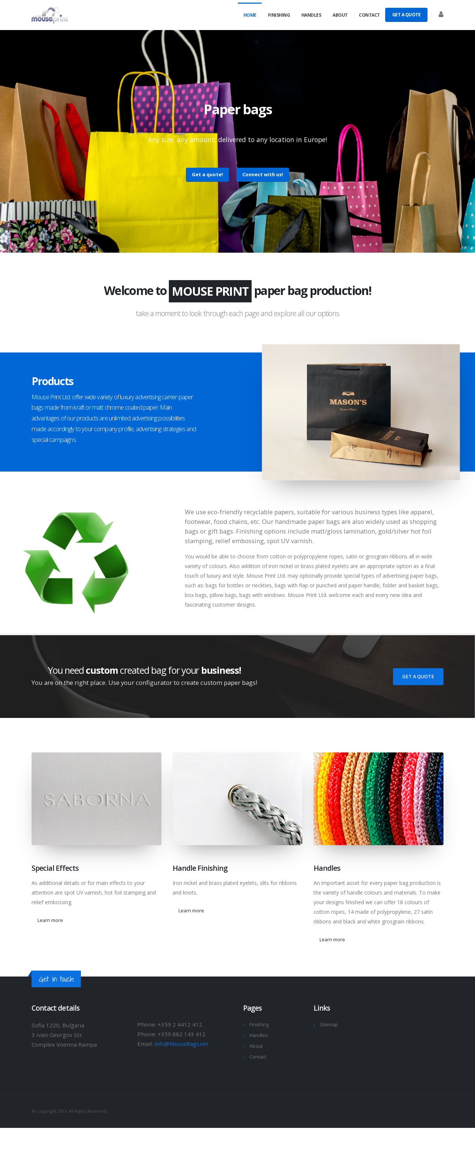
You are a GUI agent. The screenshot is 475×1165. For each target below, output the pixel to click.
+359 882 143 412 (182, 1034)
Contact (369, 15)
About (340, 15)
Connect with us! (262, 174)
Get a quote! (207, 174)
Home (249, 15)
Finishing (279, 15)
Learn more (50, 920)
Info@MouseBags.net (183, 1043)
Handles (311, 15)
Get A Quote (406, 15)
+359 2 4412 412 (180, 1024)
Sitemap (329, 1024)
